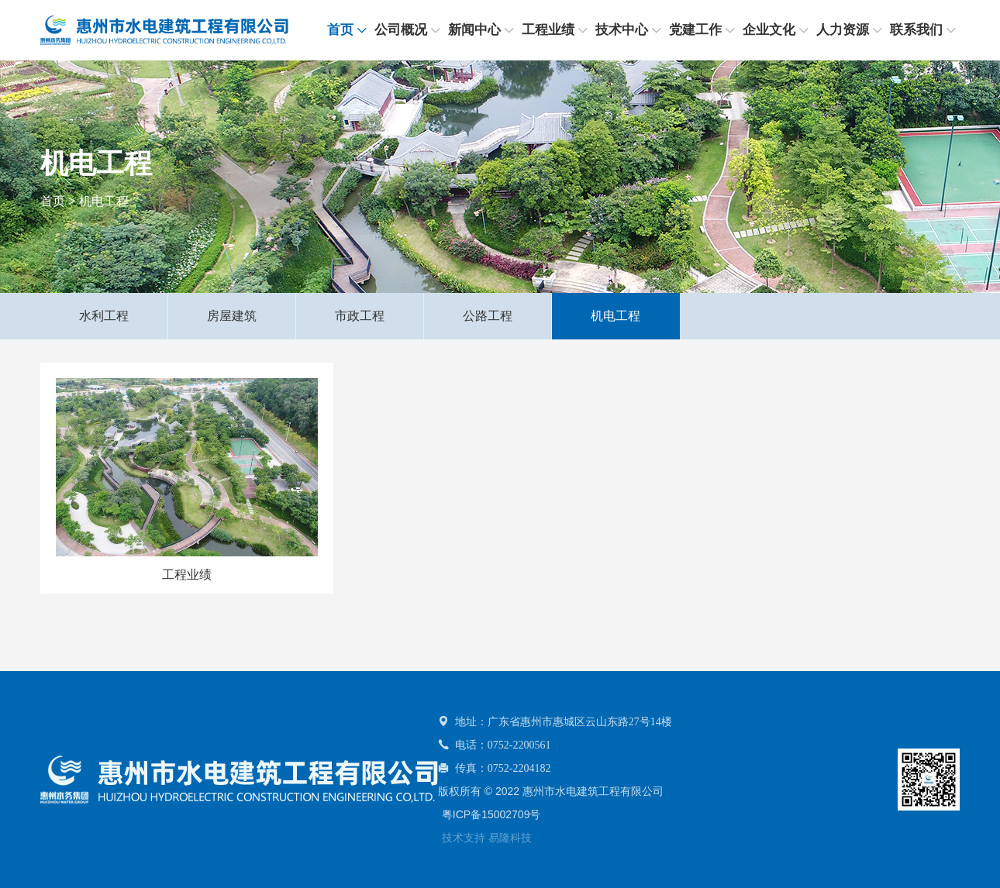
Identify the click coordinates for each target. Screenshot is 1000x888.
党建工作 (695, 29)
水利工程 (104, 315)
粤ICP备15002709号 (491, 814)
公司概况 (400, 29)
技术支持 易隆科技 (487, 837)
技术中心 (621, 29)
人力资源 (842, 29)
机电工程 (104, 201)
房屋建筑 (232, 315)
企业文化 (769, 29)
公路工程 (487, 315)
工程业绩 (548, 29)
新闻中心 (474, 29)
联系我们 (916, 29)
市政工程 (359, 315)
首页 (340, 29)
